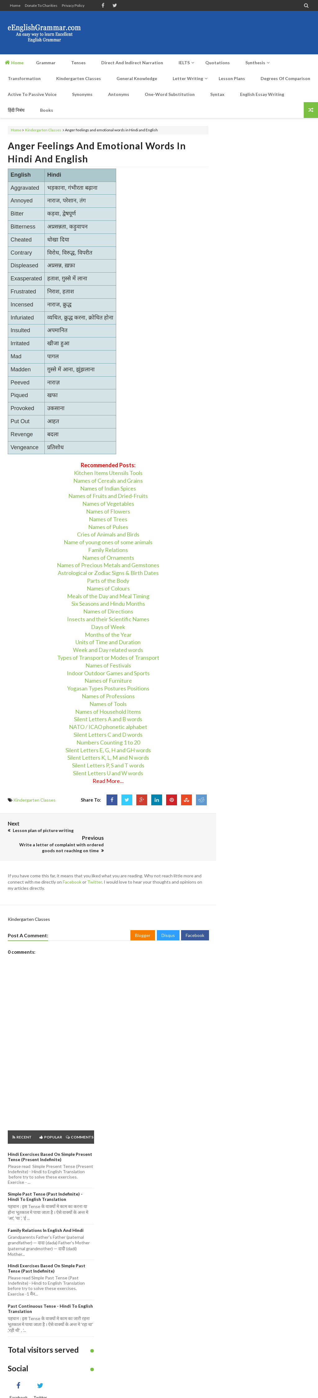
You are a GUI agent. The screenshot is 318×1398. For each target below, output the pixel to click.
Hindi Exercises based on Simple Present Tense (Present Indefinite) (50, 1142)
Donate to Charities (41, 5)
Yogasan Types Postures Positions (108, 688)
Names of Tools (108, 703)
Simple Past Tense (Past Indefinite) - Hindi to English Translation (45, 1182)
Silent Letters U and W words (108, 773)
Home (15, 5)
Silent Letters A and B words (108, 719)
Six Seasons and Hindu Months (108, 603)
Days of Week (108, 626)
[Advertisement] (197, 33)
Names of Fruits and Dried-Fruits (108, 495)
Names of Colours (108, 588)
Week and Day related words (108, 649)
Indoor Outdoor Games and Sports (108, 673)
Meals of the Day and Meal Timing (108, 596)
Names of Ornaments (108, 557)
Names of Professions (108, 696)
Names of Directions (108, 611)
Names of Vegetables (108, 503)
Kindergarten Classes (43, 130)
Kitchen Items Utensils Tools (108, 472)
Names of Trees (108, 519)
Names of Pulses (108, 526)
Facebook (72, 867)
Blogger (142, 920)
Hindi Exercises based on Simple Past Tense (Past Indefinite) (46, 1253)
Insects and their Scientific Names (108, 619)
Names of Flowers (108, 511)
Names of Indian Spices (108, 488)
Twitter (94, 867)
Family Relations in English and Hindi (46, 1215)
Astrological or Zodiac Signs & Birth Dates (108, 572)
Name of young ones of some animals (108, 542)
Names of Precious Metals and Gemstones (108, 565)
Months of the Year (108, 634)
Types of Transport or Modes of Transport (108, 657)
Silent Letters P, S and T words (108, 765)
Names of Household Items (108, 711)
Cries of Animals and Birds (108, 534)
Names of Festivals (108, 665)
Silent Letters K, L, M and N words (108, 757)
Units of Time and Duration (108, 642)
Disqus (168, 920)
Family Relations (108, 549)
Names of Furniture (108, 680)
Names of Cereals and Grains (108, 480)
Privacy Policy (73, 5)
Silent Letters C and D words (108, 734)
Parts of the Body (108, 580)
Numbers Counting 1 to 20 (108, 742)
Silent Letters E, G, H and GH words (108, 750)
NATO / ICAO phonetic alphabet (108, 726)
